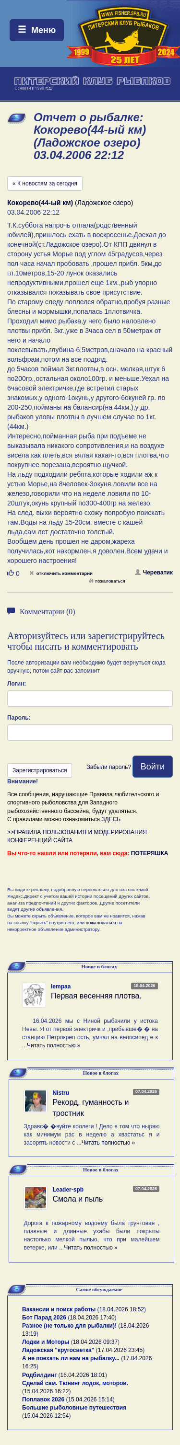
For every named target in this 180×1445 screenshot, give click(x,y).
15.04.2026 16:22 (46, 1391)
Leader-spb (68, 1189)
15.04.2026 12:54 (46, 1415)
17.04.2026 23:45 (120, 1350)
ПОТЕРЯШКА (149, 853)
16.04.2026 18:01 (82, 1375)
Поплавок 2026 (43, 1399)
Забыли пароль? (108, 767)
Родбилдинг (39, 1375)
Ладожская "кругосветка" (59, 1350)
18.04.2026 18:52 (121, 1309)
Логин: (16, 683)
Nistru (60, 1092)
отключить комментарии (61, 573)
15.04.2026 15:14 (90, 1399)
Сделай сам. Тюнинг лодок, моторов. (75, 1383)
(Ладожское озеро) (70, 202)
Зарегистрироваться (39, 770)
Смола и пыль (77, 1199)
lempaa (61, 986)
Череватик (154, 572)
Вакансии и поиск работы (59, 1309)
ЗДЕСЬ (110, 819)
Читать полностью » (54, 1045)
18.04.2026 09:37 (95, 1342)
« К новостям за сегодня (44, 183)
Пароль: (19, 717)
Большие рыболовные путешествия (74, 1407)
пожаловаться (107, 581)
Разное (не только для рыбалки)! (69, 1325)
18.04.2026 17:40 (92, 1317)
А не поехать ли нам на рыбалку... (71, 1358)
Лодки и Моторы (45, 1342)
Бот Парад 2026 (44, 1317)
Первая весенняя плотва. (96, 996)
